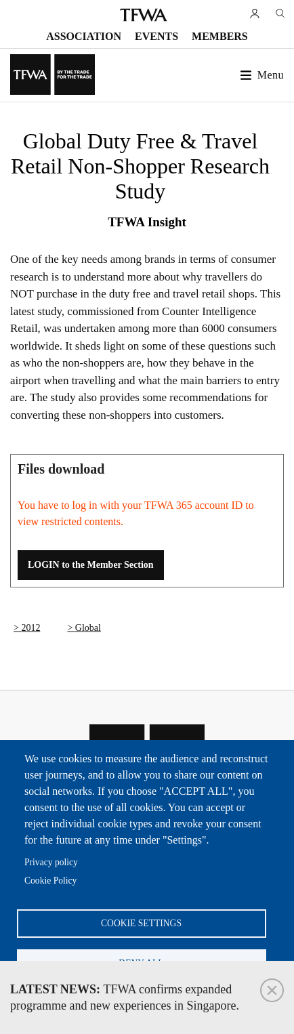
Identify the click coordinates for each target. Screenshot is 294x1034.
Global (88, 628)
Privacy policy (51, 862)
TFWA (143, 15)
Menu (270, 75)
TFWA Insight (147, 222)
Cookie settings (141, 923)
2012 (30, 628)
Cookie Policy (50, 880)
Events (156, 36)
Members (220, 36)
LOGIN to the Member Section (91, 565)
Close (272, 990)
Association (83, 36)
